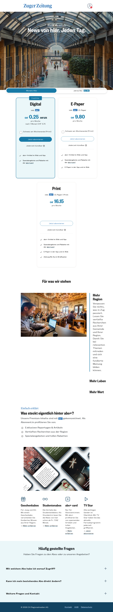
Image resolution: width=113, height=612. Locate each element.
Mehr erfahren (29, 525)
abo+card (29, 163)
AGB (76, 607)
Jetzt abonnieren (89, 532)
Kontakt (68, 607)
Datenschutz (86, 607)
